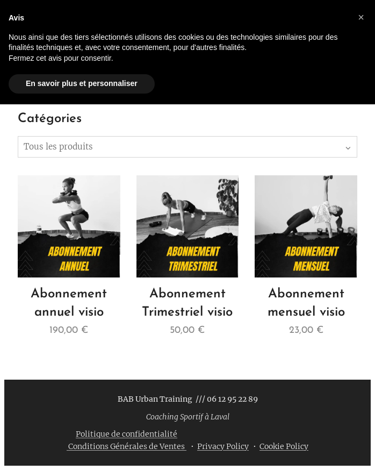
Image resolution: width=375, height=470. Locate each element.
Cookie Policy (283, 446)
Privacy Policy (223, 446)
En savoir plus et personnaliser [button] (82, 83)
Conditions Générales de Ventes (126, 446)
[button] (361, 17)
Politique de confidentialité (126, 434)
